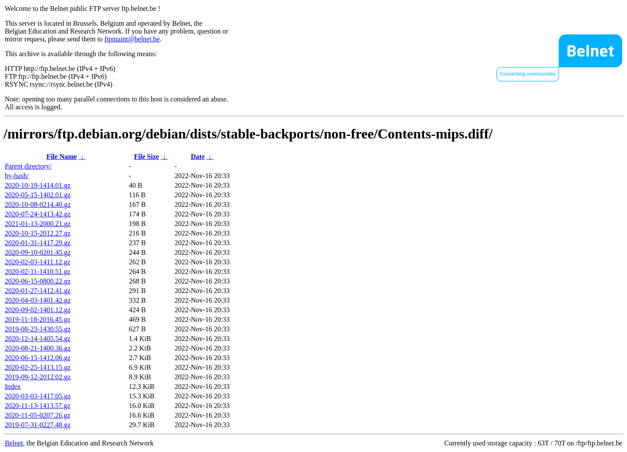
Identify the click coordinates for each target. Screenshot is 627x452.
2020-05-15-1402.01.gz (38, 195)
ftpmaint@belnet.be (132, 39)
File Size (146, 156)
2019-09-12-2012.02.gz (38, 377)
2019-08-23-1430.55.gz (38, 329)
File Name (62, 156)
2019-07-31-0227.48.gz (38, 424)
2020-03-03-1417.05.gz (38, 396)
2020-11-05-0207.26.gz (38, 415)
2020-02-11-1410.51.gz (38, 271)
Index (12, 386)
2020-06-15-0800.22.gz (38, 281)
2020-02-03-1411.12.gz (38, 262)
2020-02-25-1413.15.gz (38, 367)
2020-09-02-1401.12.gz (38, 310)
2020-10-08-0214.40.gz (38, 204)
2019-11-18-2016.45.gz (38, 319)
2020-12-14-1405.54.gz (38, 338)
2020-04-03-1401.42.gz (38, 300)
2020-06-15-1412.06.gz (38, 357)
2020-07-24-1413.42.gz (38, 214)
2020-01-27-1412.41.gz (38, 290)
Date (198, 156)
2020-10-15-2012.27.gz (38, 233)
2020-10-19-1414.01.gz (38, 185)
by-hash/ (17, 175)
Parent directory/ (28, 166)
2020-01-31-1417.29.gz (38, 242)
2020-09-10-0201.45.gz (38, 252)
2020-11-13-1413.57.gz (38, 405)
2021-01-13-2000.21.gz (38, 223)
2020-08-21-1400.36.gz (38, 348)
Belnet (14, 443)
